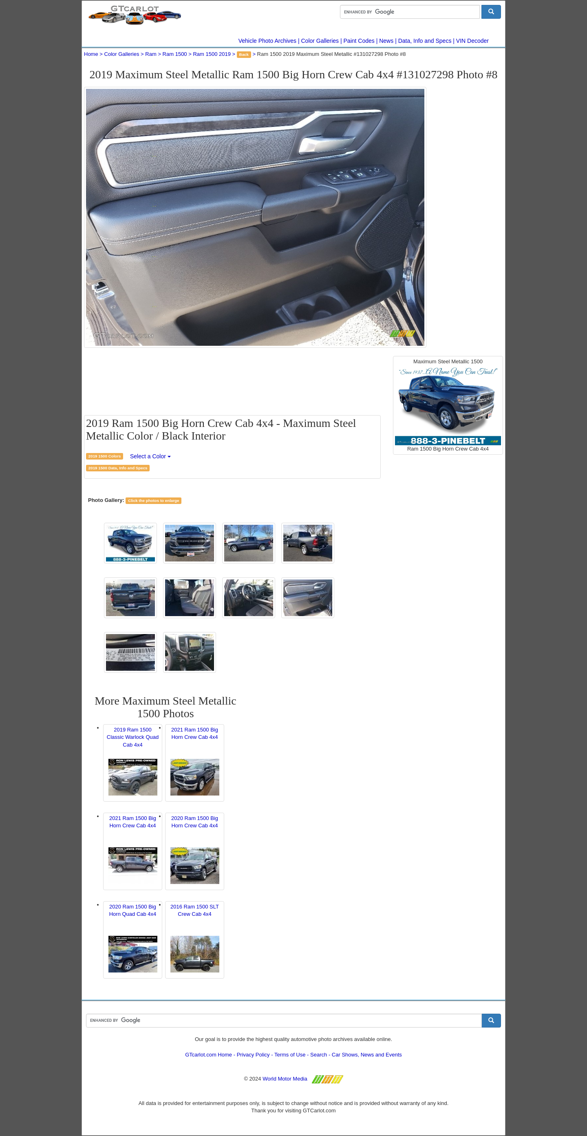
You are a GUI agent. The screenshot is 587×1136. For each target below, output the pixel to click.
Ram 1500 (175, 54)
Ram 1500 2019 (212, 54)
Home (91, 54)
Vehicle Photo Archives (267, 41)
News (386, 41)
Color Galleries (320, 41)
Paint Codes (359, 41)
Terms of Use (290, 1055)
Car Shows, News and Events (367, 1055)
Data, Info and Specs (425, 41)
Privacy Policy (253, 1055)
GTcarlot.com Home (208, 1055)
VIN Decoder (472, 41)
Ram (150, 54)
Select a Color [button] (150, 456)
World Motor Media (285, 1079)
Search (318, 1055)
